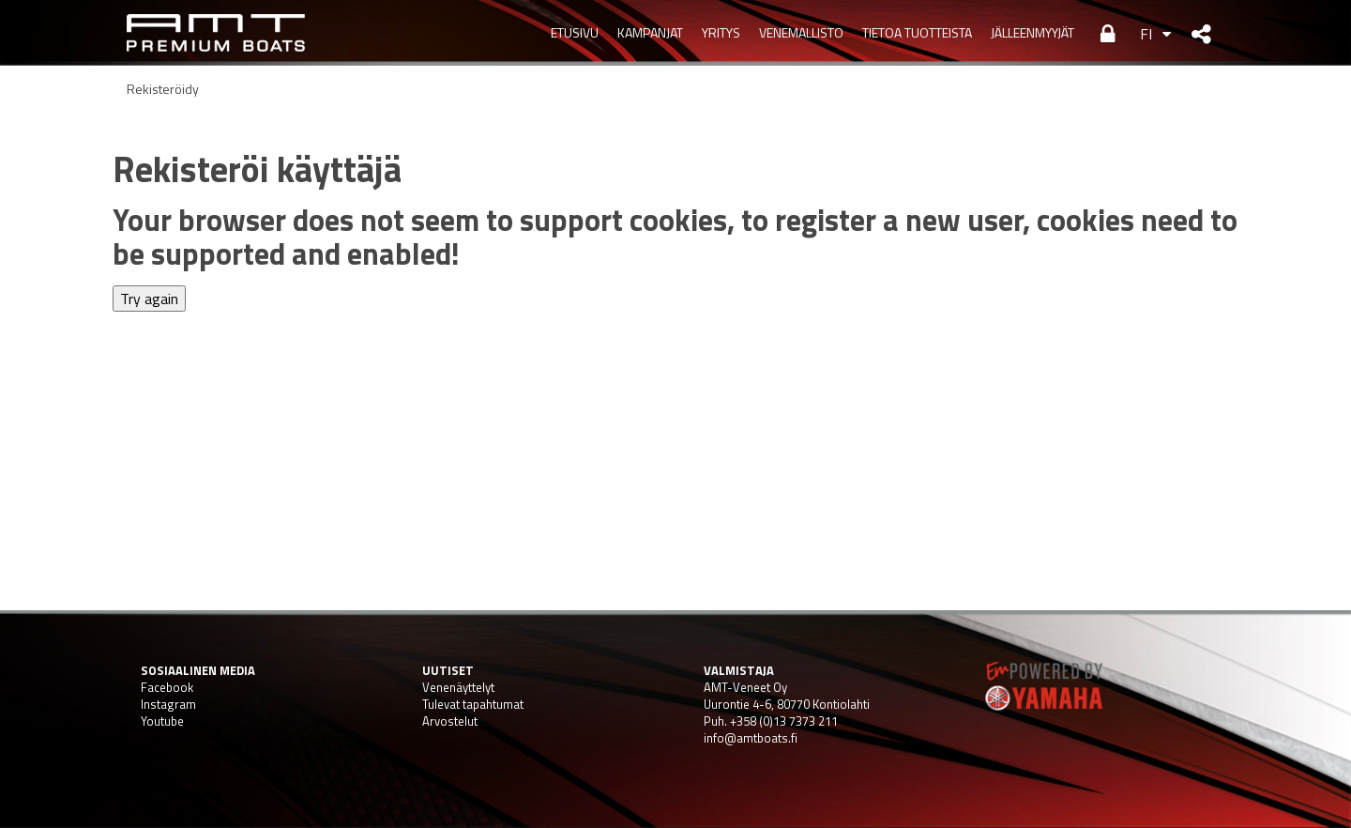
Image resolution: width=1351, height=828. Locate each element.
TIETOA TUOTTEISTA (917, 32)
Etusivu (575, 32)
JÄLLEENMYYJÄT (1032, 32)
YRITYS (721, 32)
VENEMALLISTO (801, 32)
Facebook (167, 687)
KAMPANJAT (650, 32)
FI (1146, 34)
